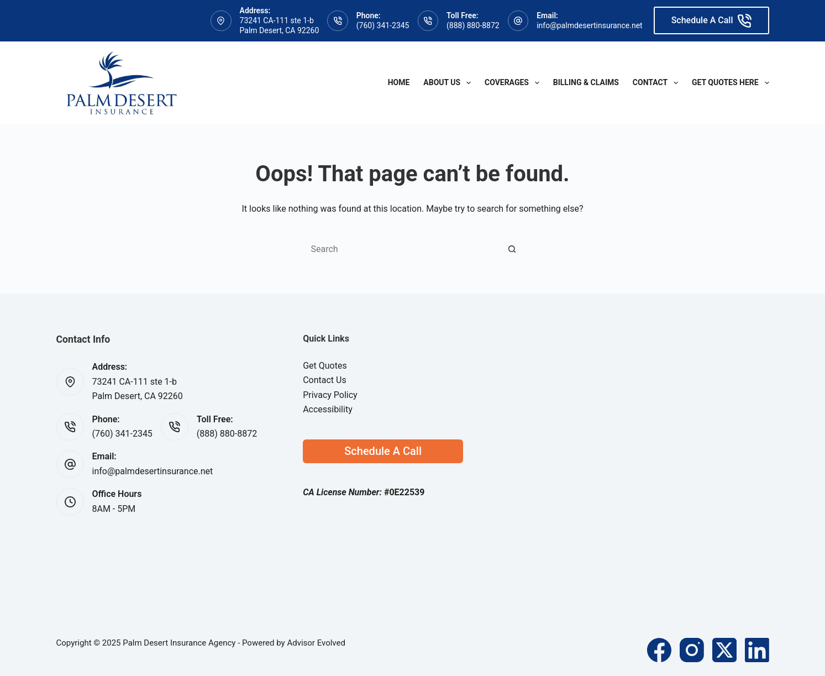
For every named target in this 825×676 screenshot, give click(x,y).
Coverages (514, 83)
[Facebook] (659, 650)
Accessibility (328, 409)
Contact (657, 83)
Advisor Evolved (316, 643)
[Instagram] (692, 650)
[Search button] (512, 249)
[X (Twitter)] (724, 650)
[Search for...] (401, 249)
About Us (449, 83)
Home (399, 82)
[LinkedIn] (757, 650)
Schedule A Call (711, 21)
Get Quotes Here (730, 83)
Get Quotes (325, 365)
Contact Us (324, 380)
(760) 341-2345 (382, 25)
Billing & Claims (586, 82)
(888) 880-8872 (473, 25)
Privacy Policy (330, 395)
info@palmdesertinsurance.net (589, 25)
